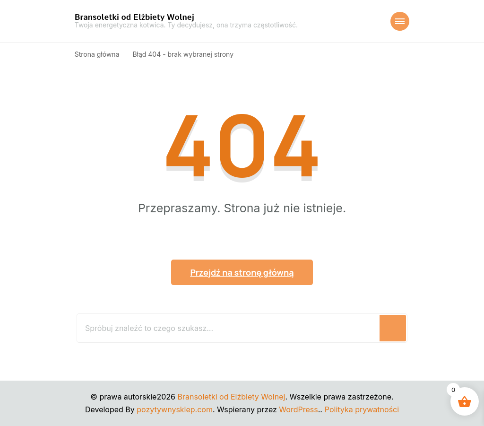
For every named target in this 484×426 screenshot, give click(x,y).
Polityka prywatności (362, 409)
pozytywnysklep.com (175, 409)
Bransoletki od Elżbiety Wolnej (134, 17)
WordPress (298, 409)
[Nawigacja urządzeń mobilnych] (399, 21)
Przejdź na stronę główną (242, 272)
